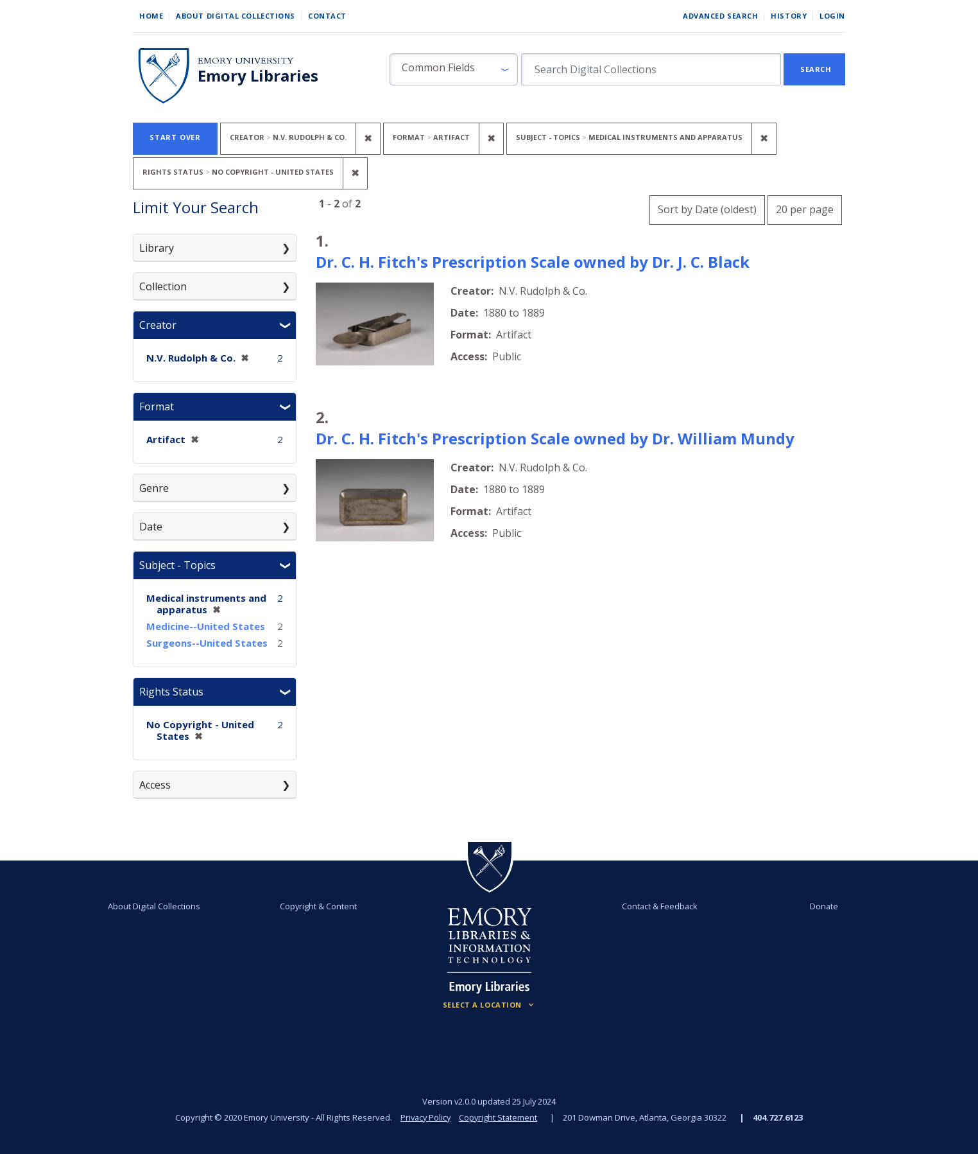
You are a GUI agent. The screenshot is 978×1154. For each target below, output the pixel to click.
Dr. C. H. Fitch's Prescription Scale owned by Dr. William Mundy (555, 438)
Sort (707, 209)
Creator (157, 325)
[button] (454, 69)
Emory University (245, 61)
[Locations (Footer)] (489, 1005)
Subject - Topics (177, 565)
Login (832, 16)
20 (805, 207)
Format (156, 406)
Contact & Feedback (658, 906)
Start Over (175, 137)
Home (151, 16)
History (789, 16)
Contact (327, 16)
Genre (154, 488)
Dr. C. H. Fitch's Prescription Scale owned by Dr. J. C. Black (533, 261)
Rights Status (171, 692)
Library (156, 248)
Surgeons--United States (207, 642)
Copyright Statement (499, 1117)
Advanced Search (720, 16)
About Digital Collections (235, 16)
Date (150, 527)
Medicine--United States (205, 626)
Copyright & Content (320, 906)
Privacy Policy (425, 1117)
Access (155, 785)
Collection (163, 286)
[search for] (651, 69)
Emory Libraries (258, 75)
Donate (819, 906)
